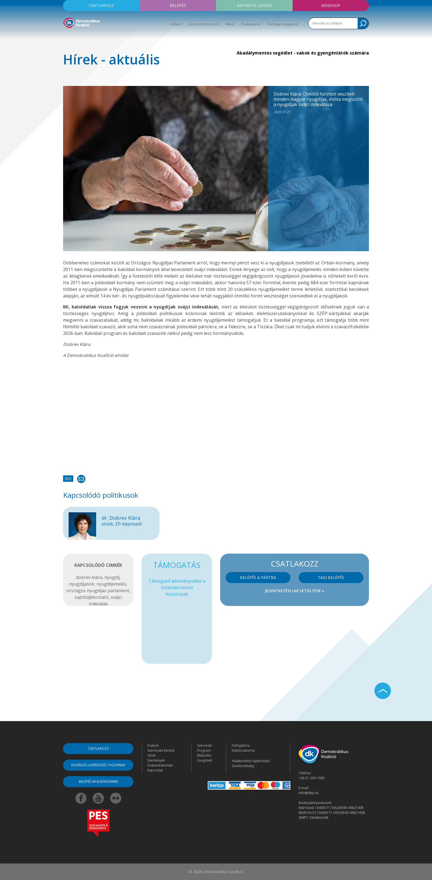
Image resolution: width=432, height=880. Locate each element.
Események (250, 23)
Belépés (178, 5)
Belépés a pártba (258, 577)
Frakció (153, 745)
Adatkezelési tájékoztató (251, 761)
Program (204, 750)
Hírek (229, 23)
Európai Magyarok (282, 23)
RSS (68, 478)
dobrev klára (89, 577)
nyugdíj (112, 577)
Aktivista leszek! (254, 5)
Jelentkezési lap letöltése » (294, 590)
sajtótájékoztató (92, 597)
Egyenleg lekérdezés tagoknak (98, 765)
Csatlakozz (101, 5)
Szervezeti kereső (203, 23)
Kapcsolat (155, 770)
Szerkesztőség (243, 765)
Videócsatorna (243, 750)
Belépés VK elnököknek (98, 781)
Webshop (330, 5)
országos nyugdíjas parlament (97, 590)
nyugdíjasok (81, 584)
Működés (204, 755)
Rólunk (175, 23)
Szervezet (204, 745)
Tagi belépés (331, 577)
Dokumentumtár (160, 765)
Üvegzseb (204, 760)
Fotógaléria (241, 745)
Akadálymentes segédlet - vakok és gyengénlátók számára (303, 53)
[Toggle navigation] (66, 36)
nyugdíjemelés (111, 584)
